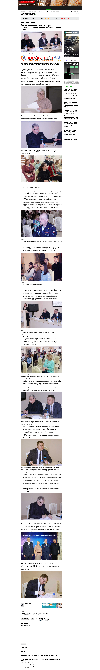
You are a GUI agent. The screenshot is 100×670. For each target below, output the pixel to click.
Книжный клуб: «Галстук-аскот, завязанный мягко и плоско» (71, 111)
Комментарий (24, 635)
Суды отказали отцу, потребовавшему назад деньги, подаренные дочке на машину (71, 117)
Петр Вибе (29, 613)
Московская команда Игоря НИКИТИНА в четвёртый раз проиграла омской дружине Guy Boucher (71, 104)
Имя (21, 630)
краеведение (41, 613)
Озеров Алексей (28, 603)
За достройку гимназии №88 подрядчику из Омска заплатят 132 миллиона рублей (39, 655)
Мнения (42, 11)
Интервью (38, 11)
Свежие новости (69, 87)
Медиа (28, 11)
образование (24, 613)
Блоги (50, 11)
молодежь (35, 613)
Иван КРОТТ (48, 613)
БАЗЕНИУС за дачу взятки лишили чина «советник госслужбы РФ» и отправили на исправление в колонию (71, 132)
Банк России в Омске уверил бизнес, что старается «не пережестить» (70, 91)
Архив (53, 11)
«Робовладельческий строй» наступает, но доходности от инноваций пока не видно (70, 98)
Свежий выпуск (23, 11)
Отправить (24, 644)
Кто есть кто (33, 11)
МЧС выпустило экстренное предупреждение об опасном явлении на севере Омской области (70, 124)
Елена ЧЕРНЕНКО (25, 615)
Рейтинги (46, 11)
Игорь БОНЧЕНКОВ (34, 615)
